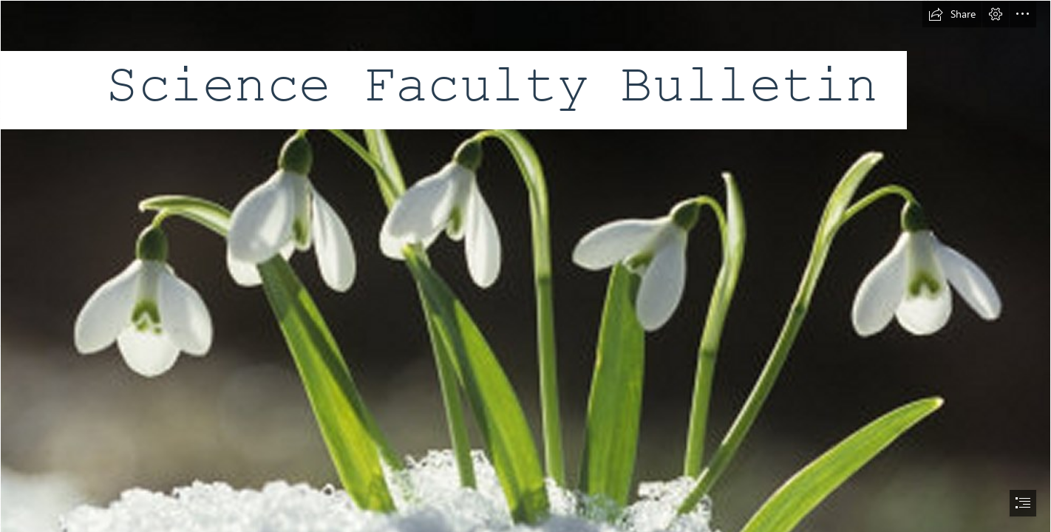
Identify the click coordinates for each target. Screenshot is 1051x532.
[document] (525, 266)
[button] (952, 14)
